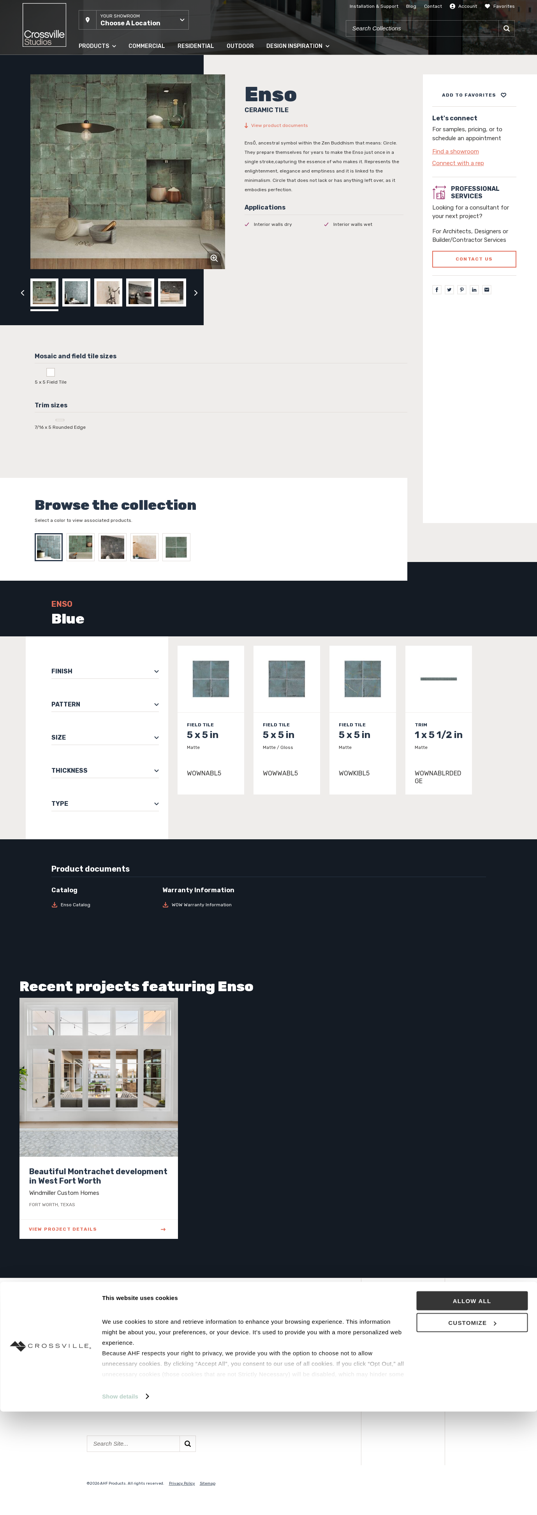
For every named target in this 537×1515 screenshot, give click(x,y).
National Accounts (292, 1343)
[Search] (506, 28)
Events (277, 1332)
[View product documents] (324, 125)
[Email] (486, 289)
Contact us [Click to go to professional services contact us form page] (474, 259)
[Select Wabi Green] (178, 547)
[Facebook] (437, 289)
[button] (134, 20)
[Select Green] (83, 547)
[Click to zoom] (214, 258)
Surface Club (284, 1354)
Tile (91, 1332)
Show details (120, 1499)
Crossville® (192, 1376)
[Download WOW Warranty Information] (213, 905)
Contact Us (193, 1354)
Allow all (472, 1404)
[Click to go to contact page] (474, 151)
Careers (187, 1365)
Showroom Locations (206, 1343)
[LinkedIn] (474, 289)
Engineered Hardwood (116, 1365)
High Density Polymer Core (123, 1376)
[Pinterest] (462, 289)
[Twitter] (449, 289)
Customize (472, 1426)
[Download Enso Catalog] (102, 905)
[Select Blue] (51, 547)
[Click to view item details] (211, 720)
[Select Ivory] (146, 547)
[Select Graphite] (114, 547)
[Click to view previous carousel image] (22, 292)
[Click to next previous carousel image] (195, 292)
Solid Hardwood (108, 1354)
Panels (96, 1343)
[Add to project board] (474, 95)
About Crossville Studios (210, 1332)
